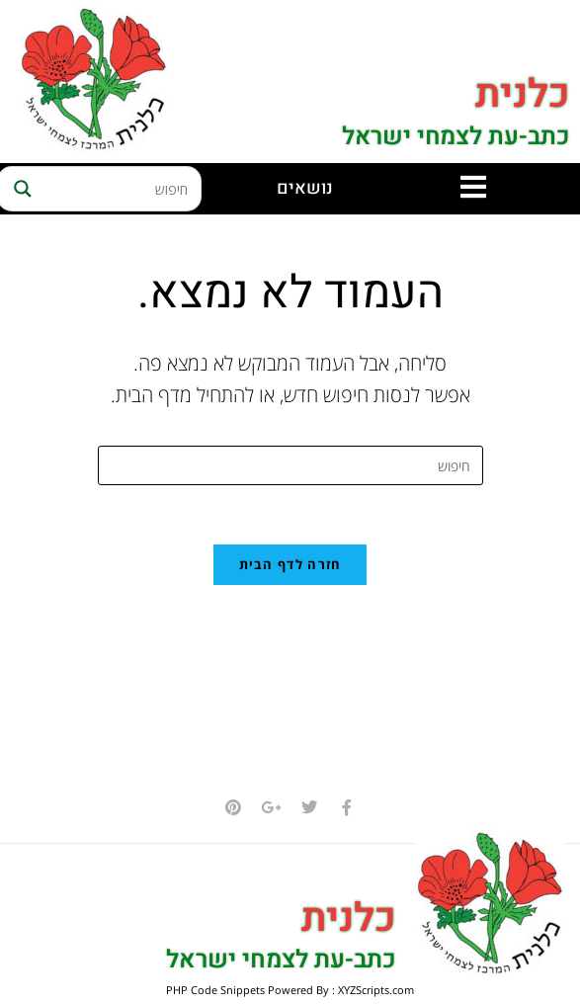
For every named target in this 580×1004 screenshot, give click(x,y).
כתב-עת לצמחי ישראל (455, 137)
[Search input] (118, 189)
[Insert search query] (290, 465)
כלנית (522, 95)
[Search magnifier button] (20, 189)
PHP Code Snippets (215, 990)
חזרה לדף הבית (290, 565)
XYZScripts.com (376, 990)
